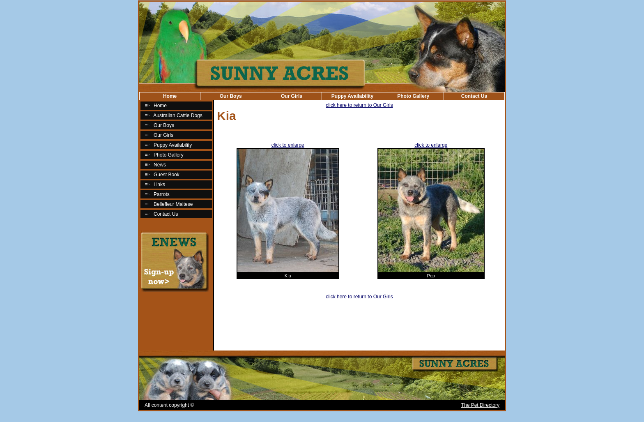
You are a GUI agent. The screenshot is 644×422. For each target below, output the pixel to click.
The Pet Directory (480, 405)
